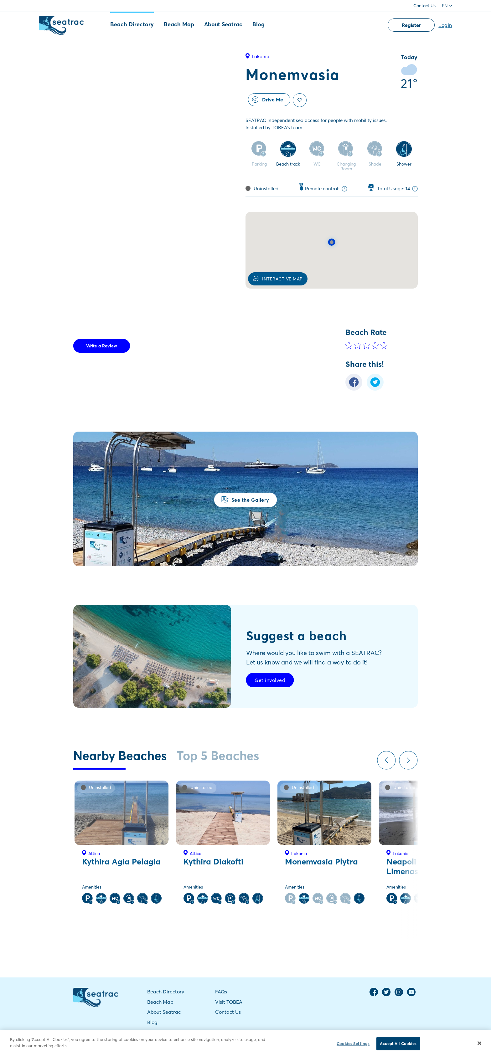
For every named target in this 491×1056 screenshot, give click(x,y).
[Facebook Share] (353, 389)
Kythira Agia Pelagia (121, 862)
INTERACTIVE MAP (278, 279)
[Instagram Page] (399, 995)
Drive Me (267, 99)
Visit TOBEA (228, 1002)
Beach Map (179, 24)
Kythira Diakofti (213, 862)
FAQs (221, 991)
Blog (258, 24)
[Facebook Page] (374, 995)
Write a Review (101, 346)
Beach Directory (132, 24)
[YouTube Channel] (411, 995)
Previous (386, 760)
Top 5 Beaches (218, 755)
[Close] (480, 1045)
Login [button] (445, 25)
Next (408, 760)
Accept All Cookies (398, 1045)
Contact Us (424, 5)
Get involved (270, 680)
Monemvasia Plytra (321, 862)
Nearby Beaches (120, 755)
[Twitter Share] (375, 389)
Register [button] (411, 25)
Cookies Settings (353, 1045)
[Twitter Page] (386, 995)
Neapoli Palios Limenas (413, 866)
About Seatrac (223, 24)
